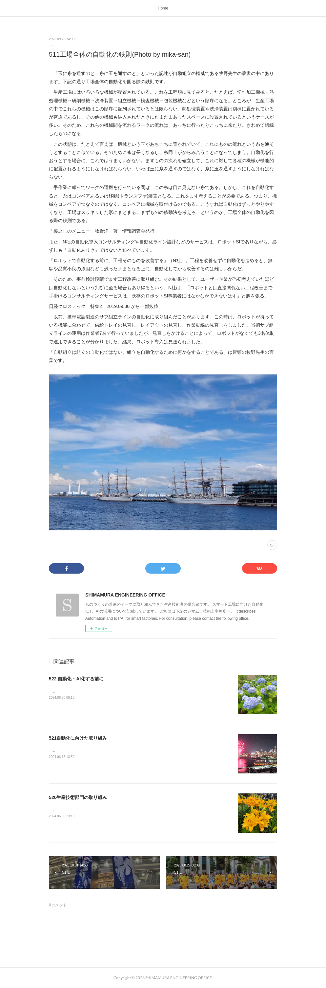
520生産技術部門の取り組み (78, 797)
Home (163, 8)
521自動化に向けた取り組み (78, 738)
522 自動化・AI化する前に (76, 678)
